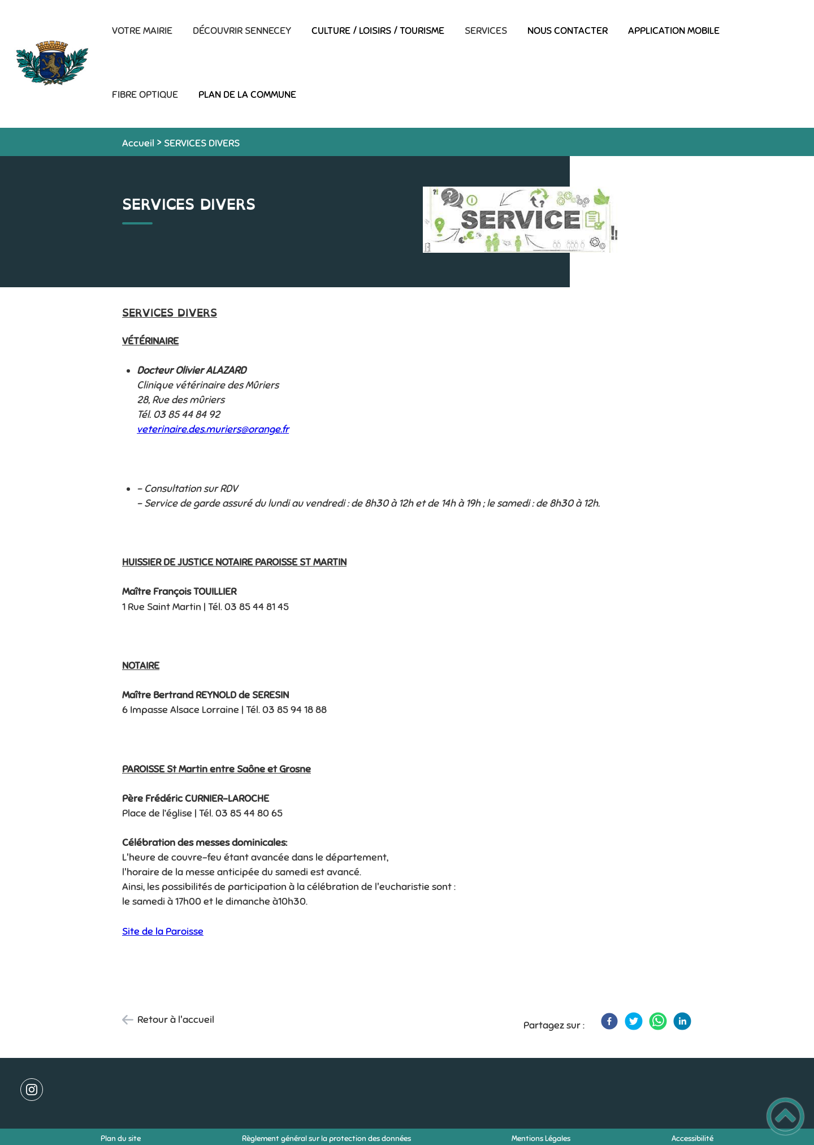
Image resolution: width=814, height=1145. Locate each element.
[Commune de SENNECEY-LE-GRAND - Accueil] (51, 64)
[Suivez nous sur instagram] (31, 1089)
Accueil (138, 143)
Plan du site (121, 1138)
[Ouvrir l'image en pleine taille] (520, 221)
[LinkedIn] (682, 1021)
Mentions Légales (541, 1138)
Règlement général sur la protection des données (326, 1138)
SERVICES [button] (486, 30)
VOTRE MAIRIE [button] (142, 30)
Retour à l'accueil (175, 1019)
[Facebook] (609, 1021)
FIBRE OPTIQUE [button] (145, 94)
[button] (785, 1116)
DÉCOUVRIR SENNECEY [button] (242, 30)
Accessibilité (692, 1138)
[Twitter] (633, 1021)
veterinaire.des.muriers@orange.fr (213, 429)
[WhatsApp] (658, 1021)
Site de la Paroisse (163, 931)
